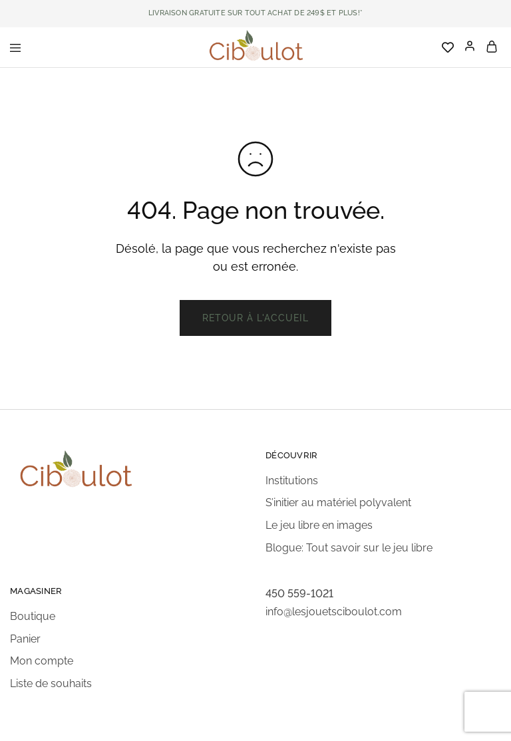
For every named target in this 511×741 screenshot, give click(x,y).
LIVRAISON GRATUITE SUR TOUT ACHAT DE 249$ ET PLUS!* (255, 13)
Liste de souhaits (51, 683)
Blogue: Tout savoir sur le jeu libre (348, 547)
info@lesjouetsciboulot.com (333, 611)
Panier (25, 639)
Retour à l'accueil (255, 318)
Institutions (291, 480)
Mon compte (41, 661)
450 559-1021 (299, 593)
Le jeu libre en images (319, 525)
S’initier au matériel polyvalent (338, 502)
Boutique (32, 616)
